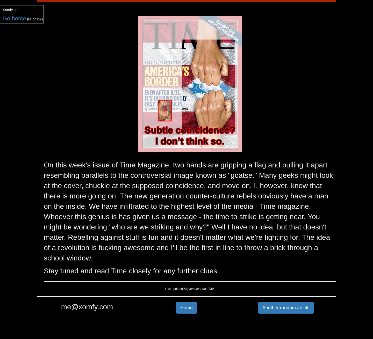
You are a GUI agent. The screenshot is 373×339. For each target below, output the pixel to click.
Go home (14, 18)
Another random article (286, 307)
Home (186, 307)
